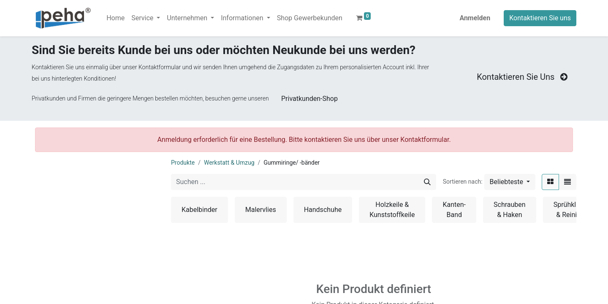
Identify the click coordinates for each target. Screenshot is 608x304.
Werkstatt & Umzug (229, 162)
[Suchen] (427, 182)
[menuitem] (115, 18)
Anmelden (474, 18)
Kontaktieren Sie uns (540, 18)
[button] (509, 182)
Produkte (183, 162)
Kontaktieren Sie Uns (523, 77)
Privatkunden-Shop (309, 99)
